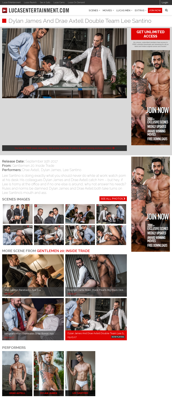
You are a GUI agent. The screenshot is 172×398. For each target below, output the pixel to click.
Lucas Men (124, 10)
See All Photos (113, 198)
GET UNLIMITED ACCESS (151, 34)
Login (165, 2)
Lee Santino (72, 170)
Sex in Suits (45, 2)
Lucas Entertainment (11, 2)
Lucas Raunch (30, 2)
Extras (140, 10)
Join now (155, 10)
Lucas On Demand (76, 2)
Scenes (94, 10)
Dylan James (51, 170)
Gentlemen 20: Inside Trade (33, 166)
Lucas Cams (59, 2)
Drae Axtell (30, 170)
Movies (108, 10)
